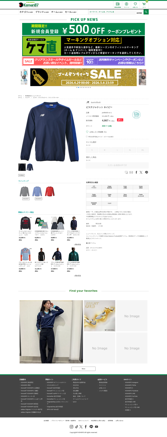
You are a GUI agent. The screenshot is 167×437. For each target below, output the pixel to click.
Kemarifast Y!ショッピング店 (56, 399)
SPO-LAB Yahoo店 (53, 409)
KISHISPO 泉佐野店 (27, 382)
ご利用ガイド (76, 379)
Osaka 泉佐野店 (109, 187)
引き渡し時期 (77, 393)
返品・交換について (79, 396)
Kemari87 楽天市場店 (53, 388)
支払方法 (76, 388)
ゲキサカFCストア (52, 385)
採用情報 (110, 420)
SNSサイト (128, 379)
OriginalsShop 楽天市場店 (55, 406)
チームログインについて (80, 399)
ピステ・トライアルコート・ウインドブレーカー (46, 97)
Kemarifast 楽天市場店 (54, 396)
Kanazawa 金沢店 (94, 203)
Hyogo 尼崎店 (141, 187)
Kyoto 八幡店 (125, 187)
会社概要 (46, 420)
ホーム (20, 95)
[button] (76, 87)
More (83, 369)
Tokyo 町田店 (125, 195)
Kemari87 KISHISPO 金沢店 (29, 406)
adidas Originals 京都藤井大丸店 (31, 412)
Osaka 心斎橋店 (94, 195)
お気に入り (102, 388)
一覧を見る (77, 244)
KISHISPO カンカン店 (28, 396)
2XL (142, 150)
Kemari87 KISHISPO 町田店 (29, 404)
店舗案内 (22, 379)
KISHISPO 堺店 (26, 385)
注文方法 (76, 385)
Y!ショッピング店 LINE (132, 407)
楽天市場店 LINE (130, 402)
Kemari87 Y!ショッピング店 (55, 391)
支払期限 (76, 391)
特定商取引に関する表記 (98, 420)
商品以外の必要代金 (79, 382)
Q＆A (74, 402)
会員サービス (102, 379)
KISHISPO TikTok (130, 385)
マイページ (102, 385)
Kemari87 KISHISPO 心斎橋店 (30, 388)
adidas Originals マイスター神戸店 (31, 409)
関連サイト (49, 379)
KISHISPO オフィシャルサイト (56, 382)
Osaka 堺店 (109, 195)
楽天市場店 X (129, 399)
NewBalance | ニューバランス (33, 95)
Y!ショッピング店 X (131, 404)
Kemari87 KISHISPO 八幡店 (29, 391)
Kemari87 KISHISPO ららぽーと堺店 (31, 400)
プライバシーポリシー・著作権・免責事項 (63, 420)
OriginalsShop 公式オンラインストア (57, 403)
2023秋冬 (21, 175)
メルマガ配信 (103, 391)
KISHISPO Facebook (131, 391)
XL (130, 150)
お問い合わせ (119, 420)
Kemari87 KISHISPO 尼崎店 (29, 393)
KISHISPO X (129, 388)
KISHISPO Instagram (131, 382)
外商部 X (128, 410)
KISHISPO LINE (130, 393)
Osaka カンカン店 (141, 195)
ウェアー (27, 97)
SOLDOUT (26, 198)
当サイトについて (83, 420)
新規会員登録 (103, 382)
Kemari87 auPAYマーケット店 (56, 393)
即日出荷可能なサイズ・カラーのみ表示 (101, 137)
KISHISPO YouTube (131, 396)
